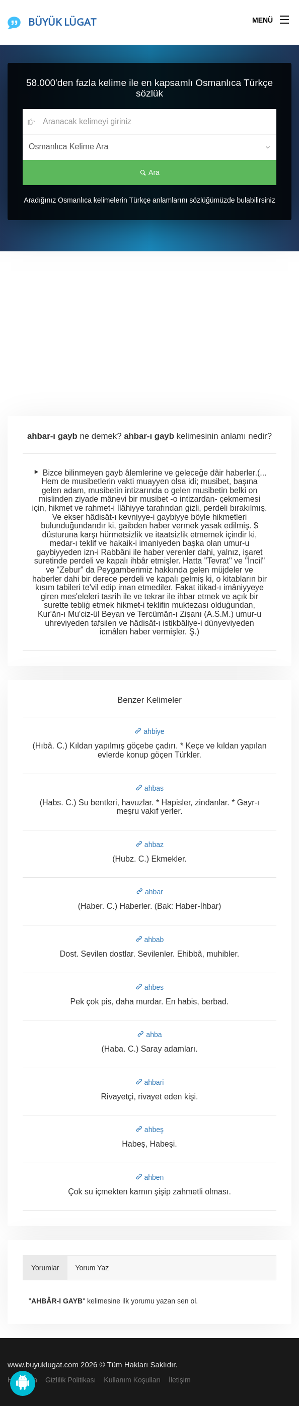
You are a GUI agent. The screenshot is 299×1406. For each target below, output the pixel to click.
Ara (149, 172)
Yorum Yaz (92, 1268)
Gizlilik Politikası (70, 1380)
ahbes (149, 987)
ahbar (149, 892)
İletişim (180, 1380)
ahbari (149, 1082)
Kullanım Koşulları (132, 1380)
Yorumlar (45, 1268)
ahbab (149, 939)
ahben (149, 1177)
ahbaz (149, 844)
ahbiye (149, 731)
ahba (149, 1034)
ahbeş (149, 1130)
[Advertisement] (149, 326)
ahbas (149, 788)
